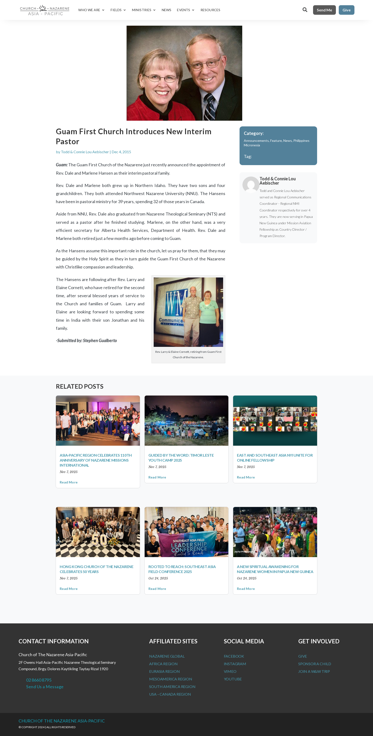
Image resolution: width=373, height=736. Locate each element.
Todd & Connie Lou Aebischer (85, 151)
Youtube (233, 679)
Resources (210, 10)
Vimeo (230, 671)
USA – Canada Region (170, 694)
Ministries (141, 10)
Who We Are (89, 10)
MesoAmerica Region (170, 679)
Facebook (234, 656)
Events (183, 10)
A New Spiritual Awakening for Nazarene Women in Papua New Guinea (275, 569)
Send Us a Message (45, 686)
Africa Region (163, 663)
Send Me (324, 10)
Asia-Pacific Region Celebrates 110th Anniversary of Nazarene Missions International (96, 460)
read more (69, 482)
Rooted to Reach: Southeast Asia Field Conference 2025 (182, 569)
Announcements (256, 141)
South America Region (172, 686)
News (166, 10)
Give (347, 10)
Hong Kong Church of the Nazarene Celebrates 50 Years (96, 569)
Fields (116, 10)
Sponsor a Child (314, 663)
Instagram (235, 663)
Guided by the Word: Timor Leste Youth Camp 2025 (181, 457)
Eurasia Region (164, 671)
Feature (276, 141)
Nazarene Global (166, 656)
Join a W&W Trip (314, 671)
